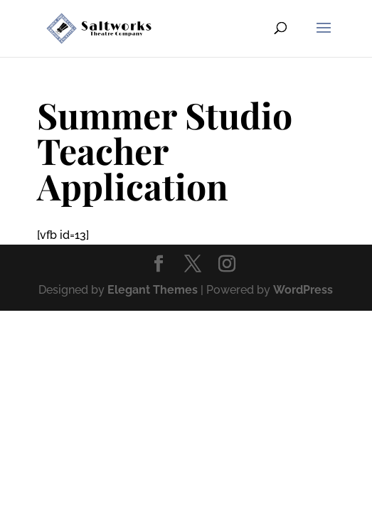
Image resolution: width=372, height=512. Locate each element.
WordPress (303, 290)
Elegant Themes (152, 290)
